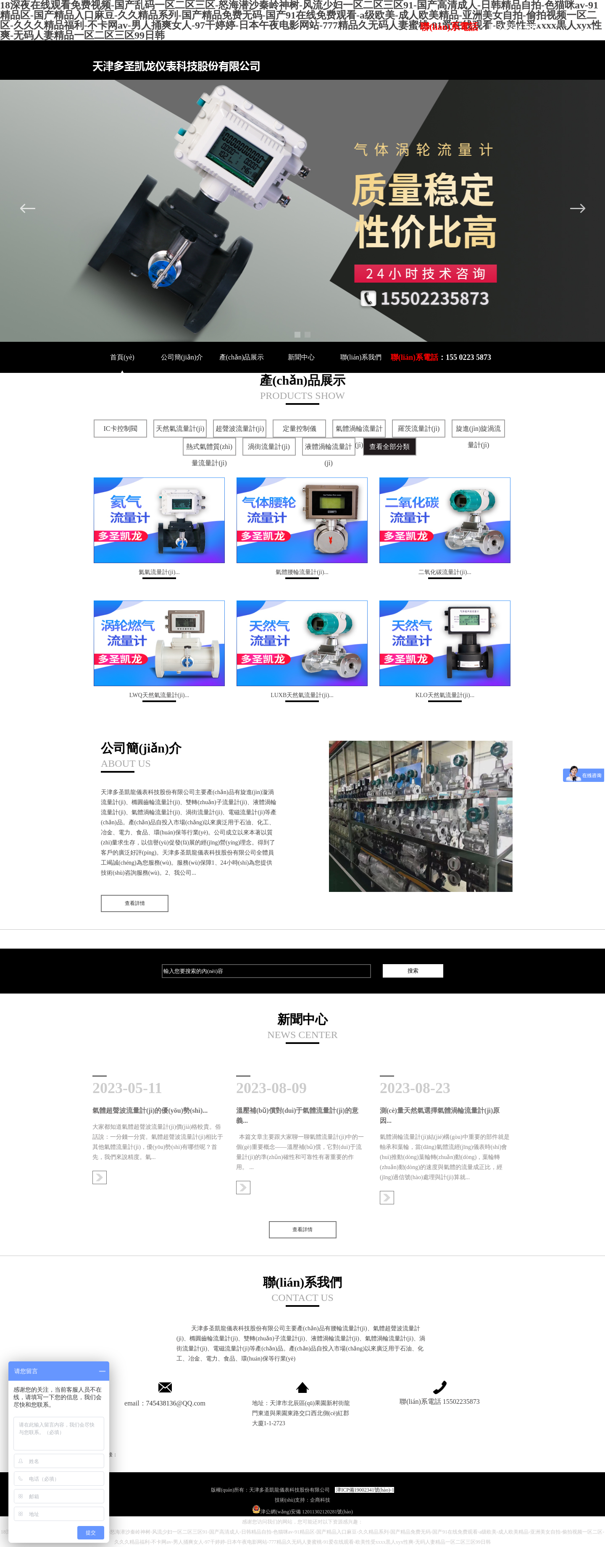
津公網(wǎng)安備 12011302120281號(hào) (302, 1512)
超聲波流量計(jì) (240, 428)
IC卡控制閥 (120, 428)
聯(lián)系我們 (361, 357)
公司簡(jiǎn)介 (182, 357)
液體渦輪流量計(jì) (328, 455)
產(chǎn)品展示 (241, 357)
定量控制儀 (299, 428)
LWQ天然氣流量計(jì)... (159, 697)
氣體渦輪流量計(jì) (359, 436)
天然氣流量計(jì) (180, 428)
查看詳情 (135, 903)
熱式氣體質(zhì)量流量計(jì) (209, 455)
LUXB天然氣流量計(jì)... (302, 697)
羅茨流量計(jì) (419, 428)
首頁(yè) (122, 357)
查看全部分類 (389, 446)
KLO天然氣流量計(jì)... (445, 697)
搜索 (413, 971)
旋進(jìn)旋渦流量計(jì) (478, 436)
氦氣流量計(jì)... (159, 574)
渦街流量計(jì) (269, 446)
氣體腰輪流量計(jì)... (302, 574)
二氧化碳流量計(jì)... (444, 574)
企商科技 (320, 1500)
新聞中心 (301, 357)
